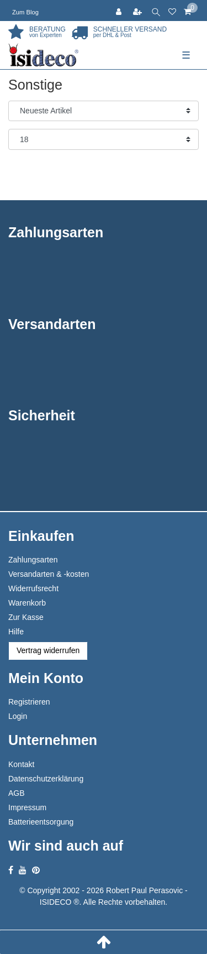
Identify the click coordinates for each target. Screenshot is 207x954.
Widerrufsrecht (33, 588)
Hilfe (16, 631)
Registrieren (29, 701)
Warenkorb (27, 602)
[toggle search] (155, 10)
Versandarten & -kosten (48, 574)
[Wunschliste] (172, 10)
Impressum (27, 807)
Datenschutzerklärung (45, 778)
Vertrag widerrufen (48, 650)
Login (17, 716)
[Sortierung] (103, 111)
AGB (16, 793)
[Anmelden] (120, 10)
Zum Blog (25, 12)
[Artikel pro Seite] (103, 139)
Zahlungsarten (33, 559)
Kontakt (21, 764)
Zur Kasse (26, 617)
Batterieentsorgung (40, 821)
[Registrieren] (138, 10)
